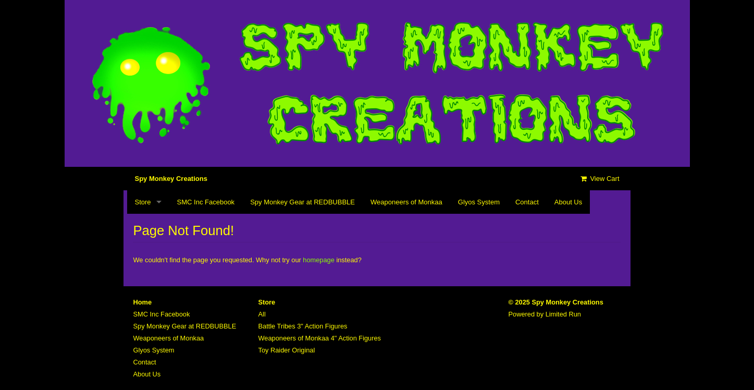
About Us (568, 202)
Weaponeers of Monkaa (406, 202)
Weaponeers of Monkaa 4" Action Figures (319, 338)
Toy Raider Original (286, 350)
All (262, 314)
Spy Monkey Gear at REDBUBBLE (302, 202)
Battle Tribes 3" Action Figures (303, 326)
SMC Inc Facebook (206, 202)
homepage (318, 260)
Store (143, 202)
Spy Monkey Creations (171, 178)
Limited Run (563, 314)
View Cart (599, 178)
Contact (527, 202)
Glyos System (479, 202)
